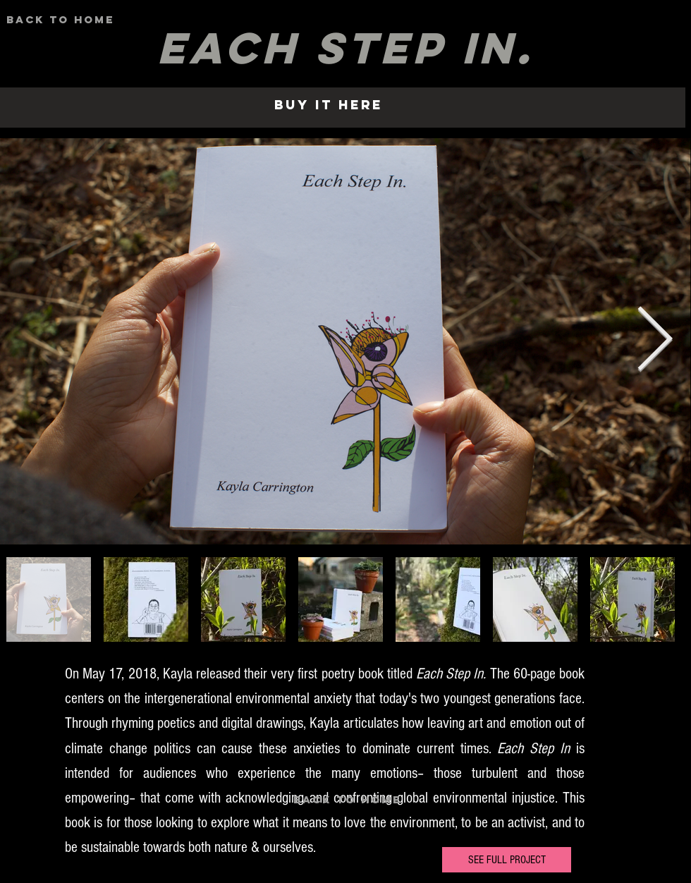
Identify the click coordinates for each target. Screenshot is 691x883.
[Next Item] (654, 341)
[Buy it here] (328, 105)
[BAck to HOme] (60, 20)
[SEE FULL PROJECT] (507, 860)
